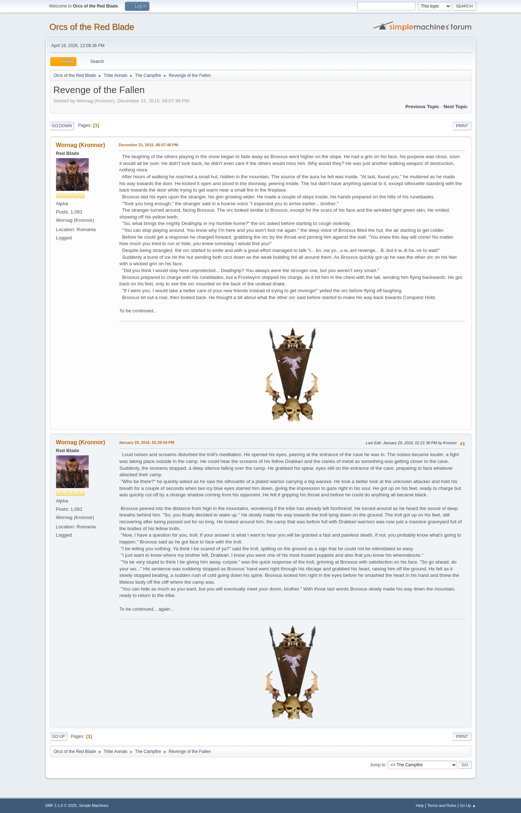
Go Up (58, 736)
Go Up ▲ (468, 805)
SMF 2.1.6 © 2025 (61, 805)
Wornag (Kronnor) (80, 145)
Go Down (62, 126)
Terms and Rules (441, 805)
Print (462, 126)
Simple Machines (93, 805)
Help (420, 805)
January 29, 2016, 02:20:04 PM (147, 442)
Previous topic (422, 106)
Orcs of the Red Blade (92, 27)
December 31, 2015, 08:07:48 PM (148, 145)
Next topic (455, 106)
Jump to (378, 764)
